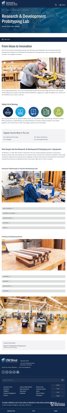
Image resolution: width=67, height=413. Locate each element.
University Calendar (41, 389)
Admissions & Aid (7, 387)
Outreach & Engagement (9, 394)
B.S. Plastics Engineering (40, 137)
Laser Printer (8, 218)
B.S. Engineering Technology (10, 137)
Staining (6, 291)
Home (3, 10)
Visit (58, 389)
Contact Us (5, 368)
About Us (5, 396)
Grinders (7, 276)
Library (37, 392)
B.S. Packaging (7, 139)
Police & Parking (40, 394)
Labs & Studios (26, 10)
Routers (6, 223)
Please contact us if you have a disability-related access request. (29, 403)
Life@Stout (6, 392)
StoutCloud (22, 394)
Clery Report (39, 396)
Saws (5, 228)
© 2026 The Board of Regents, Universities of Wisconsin (16, 405)
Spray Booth (8, 286)
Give (58, 393)
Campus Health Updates (26, 387)
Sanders (6, 281)
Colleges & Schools (17, 10)
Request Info (11, 411)
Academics (8, 10)
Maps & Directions (24, 389)
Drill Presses (8, 208)
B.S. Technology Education (41, 139)
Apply (58, 385)
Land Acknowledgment (24, 368)
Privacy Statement (12, 368)
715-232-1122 (25, 361)
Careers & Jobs (40, 387)
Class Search (23, 392)
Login (57, 396)
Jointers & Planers (10, 213)
